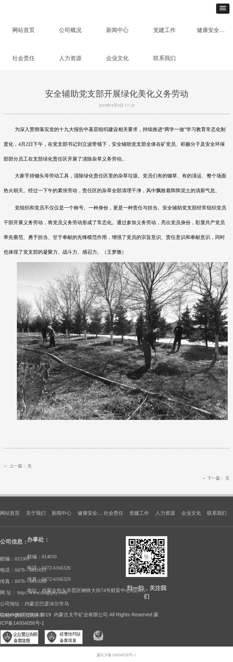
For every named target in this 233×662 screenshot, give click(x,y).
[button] (222, 9)
